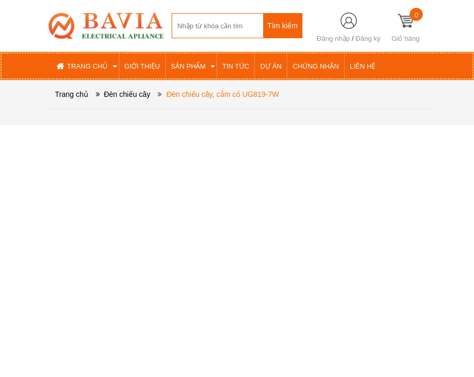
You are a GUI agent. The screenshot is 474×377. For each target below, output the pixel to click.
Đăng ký (368, 38)
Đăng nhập (333, 38)
